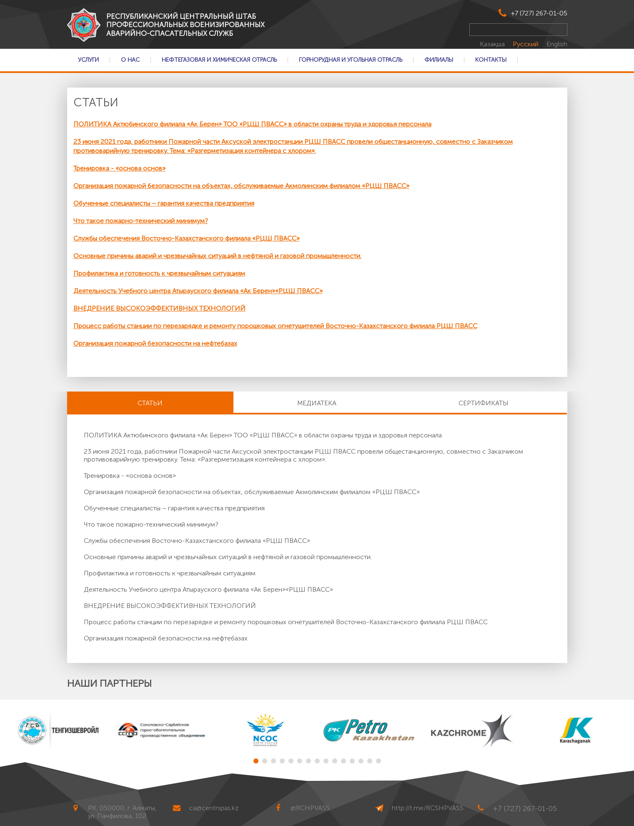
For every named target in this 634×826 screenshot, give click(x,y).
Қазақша (493, 44)
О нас (130, 60)
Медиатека (316, 403)
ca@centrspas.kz (213, 808)
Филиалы (438, 60)
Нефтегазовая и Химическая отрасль (219, 60)
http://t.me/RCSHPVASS (428, 808)
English (556, 44)
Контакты (490, 60)
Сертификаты (484, 403)
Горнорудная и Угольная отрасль (350, 60)
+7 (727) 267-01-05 (539, 13)
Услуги (88, 60)
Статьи (150, 403)
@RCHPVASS (310, 808)
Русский (526, 44)
